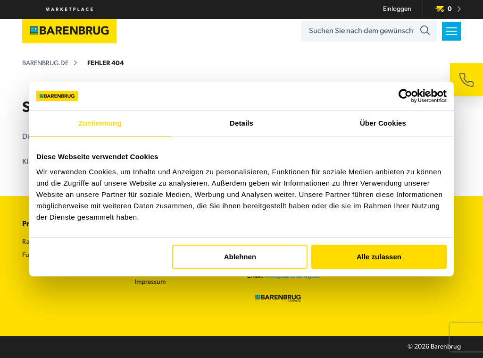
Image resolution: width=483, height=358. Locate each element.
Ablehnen (240, 257)
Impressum (150, 282)
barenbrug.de (45, 63)
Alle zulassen (379, 257)
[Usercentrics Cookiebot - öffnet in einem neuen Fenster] (405, 96)
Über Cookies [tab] (383, 123)
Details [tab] (241, 123)
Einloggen (397, 9)
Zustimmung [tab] (100, 123)
